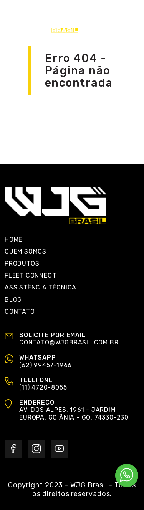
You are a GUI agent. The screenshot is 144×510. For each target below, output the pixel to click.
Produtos (22, 263)
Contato (20, 311)
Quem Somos (25, 251)
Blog (13, 299)
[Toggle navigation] (131, 19)
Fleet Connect (30, 275)
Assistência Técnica (40, 287)
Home (13, 239)
